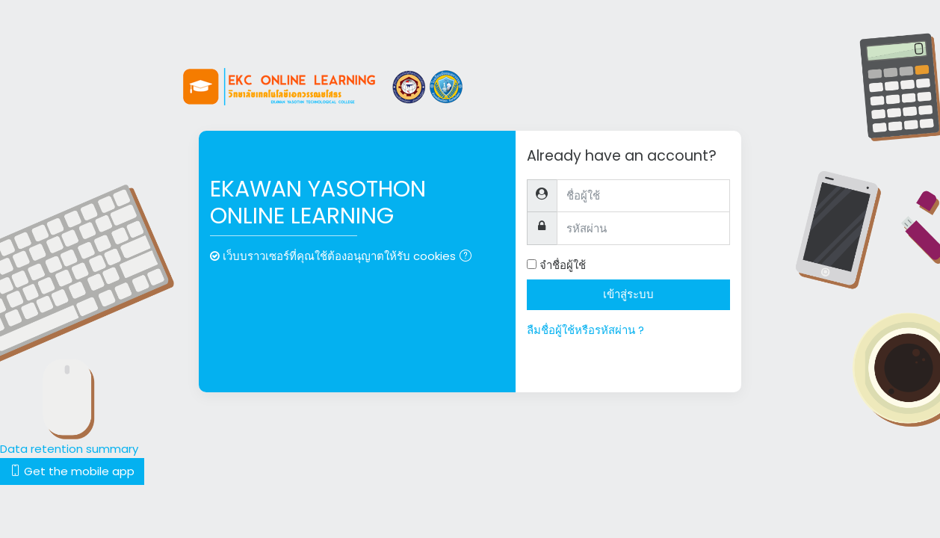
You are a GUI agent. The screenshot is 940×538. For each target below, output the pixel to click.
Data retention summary (69, 449)
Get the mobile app (72, 471)
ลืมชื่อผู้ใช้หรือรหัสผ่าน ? (585, 330)
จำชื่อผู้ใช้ (562, 265)
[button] (468, 257)
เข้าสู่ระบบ (628, 294)
